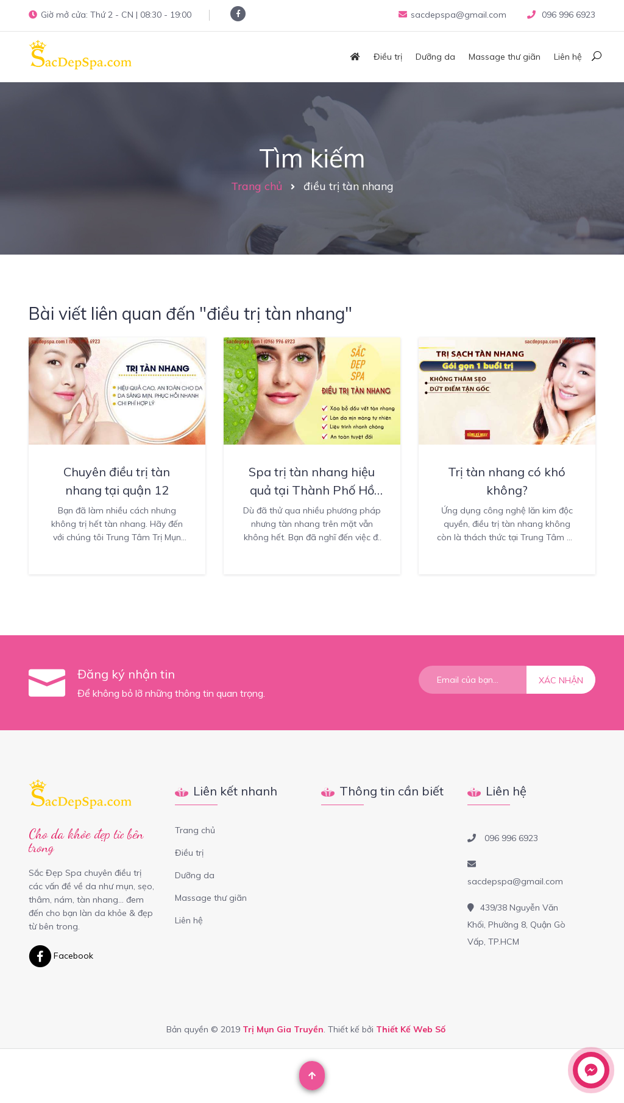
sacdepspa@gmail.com (452, 14)
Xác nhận (561, 680)
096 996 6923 (567, 14)
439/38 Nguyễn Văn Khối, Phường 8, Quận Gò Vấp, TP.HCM (516, 924)
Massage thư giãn (505, 56)
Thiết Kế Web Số (410, 1029)
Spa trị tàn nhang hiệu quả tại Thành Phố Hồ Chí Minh (312, 490)
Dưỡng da (435, 56)
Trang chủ (256, 186)
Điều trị (388, 56)
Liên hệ (568, 56)
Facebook (61, 955)
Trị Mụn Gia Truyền (283, 1029)
